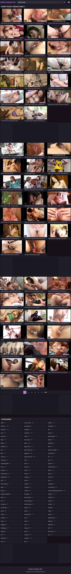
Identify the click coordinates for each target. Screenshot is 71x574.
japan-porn (28, 446)
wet (50, 528)
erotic (3, 497)
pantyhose (52, 426)
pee (50, 429)
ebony (3, 490)
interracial (28, 440)
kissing (27, 467)
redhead (51, 443)
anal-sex (4, 436)
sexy (50, 460)
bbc (3, 450)
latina (27, 480)
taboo (51, 470)
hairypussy (28, 426)
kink (27, 460)
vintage (51, 507)
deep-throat (5, 473)
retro (50, 446)
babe (3, 440)
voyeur (51, 514)
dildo (3, 487)
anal (3, 433)
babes (4, 443)
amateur (5, 426)
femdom (4, 518)
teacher (51, 477)
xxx (50, 535)
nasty (27, 511)
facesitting (5, 507)
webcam (52, 521)
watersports (52, 518)
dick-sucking (5, 484)
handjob (28, 429)
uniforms (51, 497)
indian (27, 436)
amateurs (5, 429)
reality (51, 440)
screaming (52, 453)
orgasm (28, 528)
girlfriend (5, 538)
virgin (51, 511)
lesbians (27, 487)
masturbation (29, 504)
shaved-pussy (53, 467)
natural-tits (28, 514)
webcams (52, 524)
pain (26, 541)
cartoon (4, 457)
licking (27, 490)
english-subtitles (6, 494)
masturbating (29, 501)
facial (4, 511)
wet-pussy (52, 531)
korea (27, 470)
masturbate (28, 497)
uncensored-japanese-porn (57, 490)
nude (27, 521)
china (4, 467)
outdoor (28, 538)
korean (27, 473)
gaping (4, 531)
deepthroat (5, 477)
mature (27, 507)
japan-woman (29, 450)
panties (51, 423)
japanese (28, 453)
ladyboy (28, 477)
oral (26, 524)
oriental (28, 535)
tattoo (51, 473)
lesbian (27, 484)
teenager (51, 484)
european (4, 504)
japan (27, 443)
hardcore (28, 433)
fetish (4, 521)
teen (50, 480)
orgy (27, 531)
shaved (51, 463)
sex (50, 457)
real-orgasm (52, 436)
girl (3, 535)
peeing (51, 433)
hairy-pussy (29, 423)
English (69, 2)
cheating (4, 460)
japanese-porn (29, 457)
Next (45, 392)
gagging (4, 524)
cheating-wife (6, 463)
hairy (3, 541)
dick (3, 480)
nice (26, 518)
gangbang (5, 528)
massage (28, 494)
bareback (4, 446)
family (4, 514)
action (3, 423)
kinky (27, 463)
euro (3, 501)
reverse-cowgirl (53, 450)
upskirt (51, 501)
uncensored (52, 487)
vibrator (51, 504)
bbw (3, 453)
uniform (51, 494)
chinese (4, 470)
